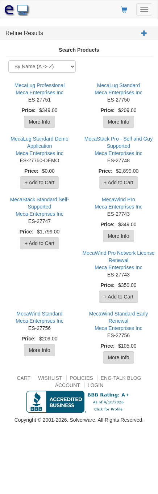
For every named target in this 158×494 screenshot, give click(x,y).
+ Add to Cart (39, 182)
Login (96, 385)
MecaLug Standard (118, 85)
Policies (81, 378)
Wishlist (50, 378)
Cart (23, 378)
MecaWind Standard (40, 314)
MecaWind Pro (118, 199)
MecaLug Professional (39, 85)
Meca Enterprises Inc (39, 92)
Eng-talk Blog (121, 378)
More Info (39, 122)
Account (67, 385)
